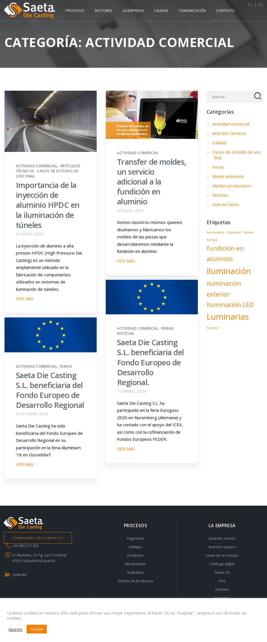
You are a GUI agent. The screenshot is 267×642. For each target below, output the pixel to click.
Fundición (135, 555)
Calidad (161, 10)
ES (246, 10)
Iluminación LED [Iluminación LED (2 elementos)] (230, 304)
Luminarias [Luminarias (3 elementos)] (228, 316)
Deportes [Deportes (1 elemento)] (234, 232)
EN (256, 10)
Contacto (225, 10)
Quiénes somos (222, 538)
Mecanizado (135, 563)
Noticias (125, 333)
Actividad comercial (36, 166)
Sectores (104, 10)
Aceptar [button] (36, 629)
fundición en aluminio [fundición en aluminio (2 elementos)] (225, 253)
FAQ (222, 580)
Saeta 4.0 (222, 572)
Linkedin (19, 574)
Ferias (167, 328)
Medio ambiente (228, 176)
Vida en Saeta (225, 204)
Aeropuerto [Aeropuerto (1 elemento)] (215, 232)
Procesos (74, 10)
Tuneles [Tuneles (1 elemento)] (212, 328)
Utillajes (135, 546)
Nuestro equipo (222, 546)
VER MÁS (24, 298)
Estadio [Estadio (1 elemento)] (248, 232)
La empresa (133, 10)
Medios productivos (231, 185)
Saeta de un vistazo (222, 555)
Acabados (135, 572)
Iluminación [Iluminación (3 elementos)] (229, 271)
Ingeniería (135, 538)
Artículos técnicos (229, 133)
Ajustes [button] (15, 629)
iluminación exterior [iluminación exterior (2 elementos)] (224, 288)
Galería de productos (135, 580)
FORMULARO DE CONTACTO (37, 538)
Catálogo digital (222, 563)
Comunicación (192, 10)
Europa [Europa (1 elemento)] (212, 240)
